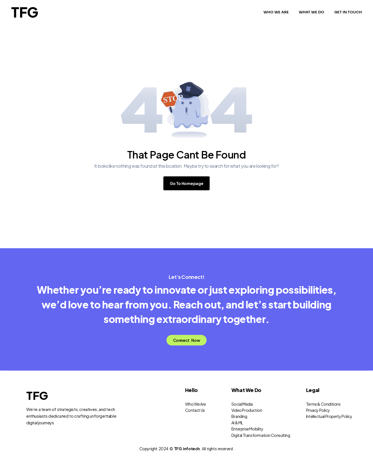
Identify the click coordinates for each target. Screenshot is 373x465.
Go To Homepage (187, 183)
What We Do (246, 396)
